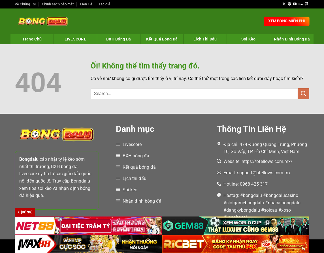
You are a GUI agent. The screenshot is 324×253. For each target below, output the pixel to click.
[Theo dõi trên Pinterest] (289, 4)
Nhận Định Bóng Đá (292, 39)
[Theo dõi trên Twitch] (306, 4)
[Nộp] (303, 93)
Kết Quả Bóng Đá (162, 39)
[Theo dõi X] (284, 4)
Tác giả (104, 4)
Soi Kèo (248, 39)
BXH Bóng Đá (118, 39)
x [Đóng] (25, 212)
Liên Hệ (86, 4)
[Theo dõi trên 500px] (301, 4)
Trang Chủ (32, 39)
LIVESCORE (75, 39)
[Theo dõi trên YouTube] (295, 4)
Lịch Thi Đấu (205, 39)
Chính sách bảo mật (58, 4)
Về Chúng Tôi (25, 4)
